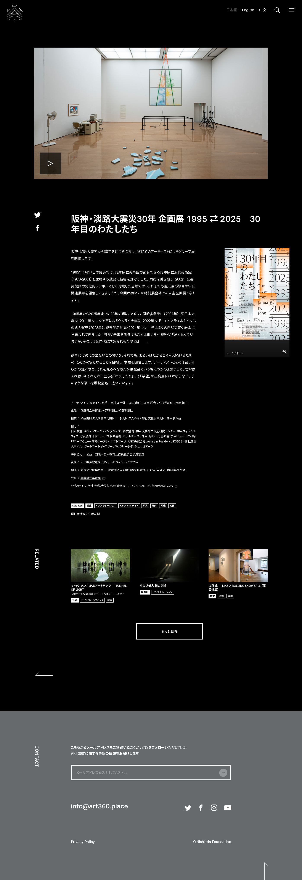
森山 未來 (135, 403)
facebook (37, 228)
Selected (77, 505)
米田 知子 (181, 403)
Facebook (201, 808)
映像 (163, 505)
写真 (145, 505)
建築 (109, 600)
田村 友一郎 (118, 403)
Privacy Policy (83, 842)
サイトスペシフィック (92, 600)
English (248, 9)
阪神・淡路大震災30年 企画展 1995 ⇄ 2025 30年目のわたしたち (130, 486)
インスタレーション (106, 505)
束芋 (105, 403)
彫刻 (154, 505)
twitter (37, 215)
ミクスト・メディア (129, 505)
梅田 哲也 (149, 403)
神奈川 (144, 592)
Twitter (188, 808)
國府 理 (94, 403)
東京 (212, 596)
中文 (262, 9)
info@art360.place (99, 806)
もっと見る (169, 631)
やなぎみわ (166, 403)
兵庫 (89, 505)
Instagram (214, 808)
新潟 (74, 600)
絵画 (172, 505)
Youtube (227, 808)
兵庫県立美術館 (90, 478)
